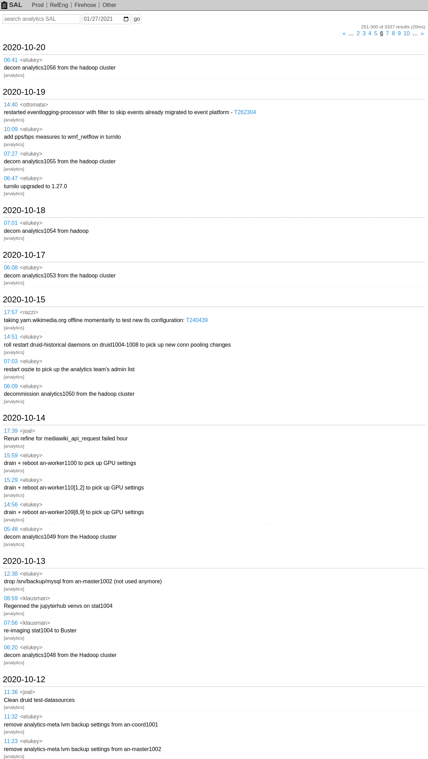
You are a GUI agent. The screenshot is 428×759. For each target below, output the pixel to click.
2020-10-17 (24, 255)
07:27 (11, 154)
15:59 (11, 455)
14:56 (11, 504)
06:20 (11, 647)
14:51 (11, 337)
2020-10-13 (24, 561)
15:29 (11, 480)
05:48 (11, 529)
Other (109, 5)
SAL (11, 4)
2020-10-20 (24, 47)
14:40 (11, 105)
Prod (38, 5)
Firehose (85, 5)
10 (406, 33)
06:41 (11, 60)
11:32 (11, 717)
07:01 (11, 223)
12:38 (11, 574)
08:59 (11, 598)
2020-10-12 (24, 679)
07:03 (11, 361)
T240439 (197, 320)
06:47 (11, 178)
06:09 (11, 386)
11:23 (11, 741)
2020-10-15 (24, 299)
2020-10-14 (24, 418)
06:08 (11, 268)
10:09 (11, 129)
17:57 (11, 312)
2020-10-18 (24, 210)
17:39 (11, 431)
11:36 (11, 692)
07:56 (11, 623)
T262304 (245, 112)
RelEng (59, 5)
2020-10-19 (24, 92)
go (137, 19)
